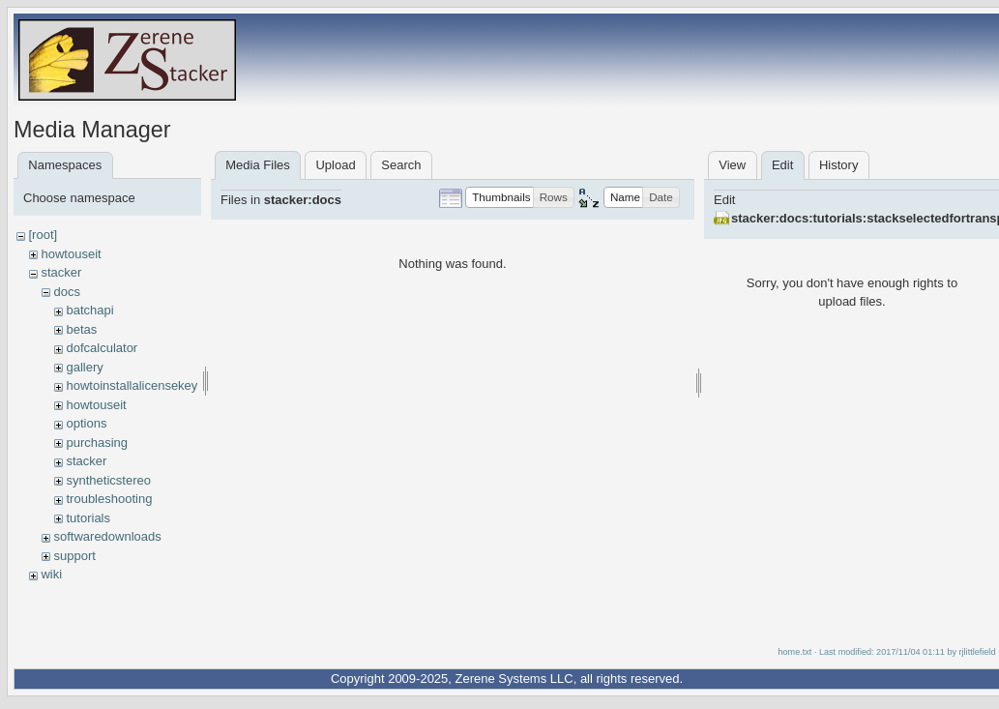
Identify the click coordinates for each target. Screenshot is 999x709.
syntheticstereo (108, 480)
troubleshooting (109, 498)
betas (81, 329)
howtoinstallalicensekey (131, 385)
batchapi (89, 310)
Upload (335, 165)
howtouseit (71, 254)
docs (66, 291)
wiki (51, 574)
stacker (61, 272)
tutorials (88, 518)
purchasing (97, 442)
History (838, 165)
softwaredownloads (107, 536)
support (74, 555)
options (86, 423)
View (732, 165)
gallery (84, 367)
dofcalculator (101, 347)
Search (401, 165)
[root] (42, 234)
